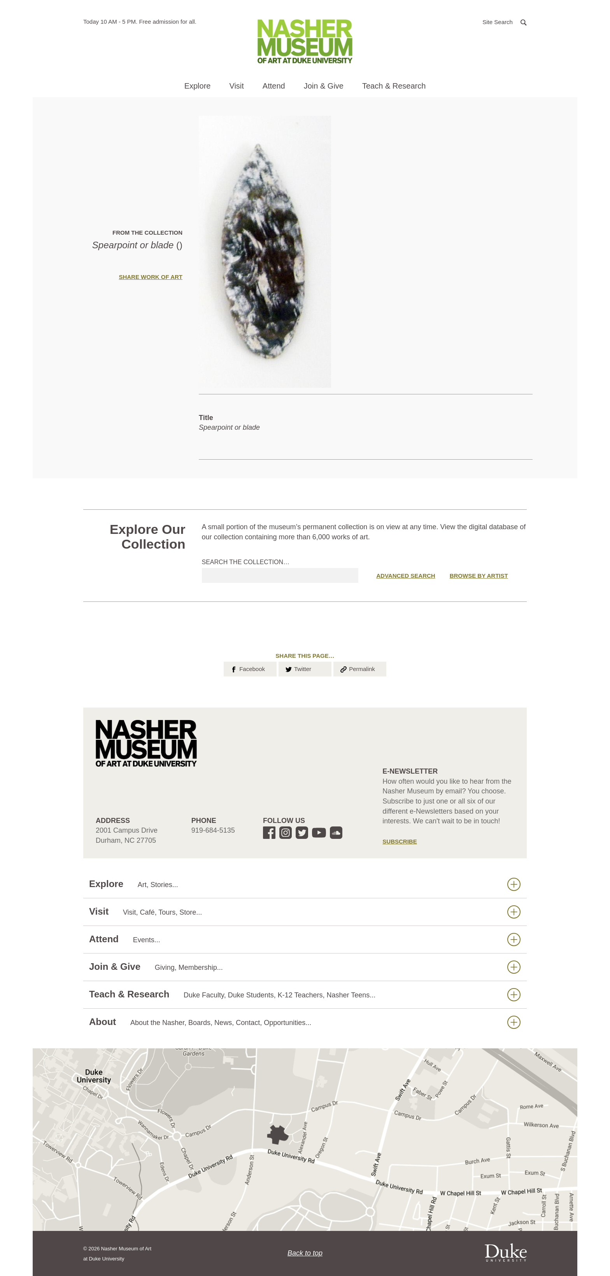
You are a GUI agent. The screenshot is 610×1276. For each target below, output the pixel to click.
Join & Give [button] (324, 86)
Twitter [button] (297, 668)
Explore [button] (197, 86)
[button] (504, 21)
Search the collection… (246, 562)
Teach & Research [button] (394, 86)
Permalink (357, 668)
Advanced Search (405, 575)
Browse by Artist (479, 575)
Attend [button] (274, 86)
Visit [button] (236, 86)
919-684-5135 (213, 830)
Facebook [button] (247, 668)
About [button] (305, 1022)
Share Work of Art (150, 277)
